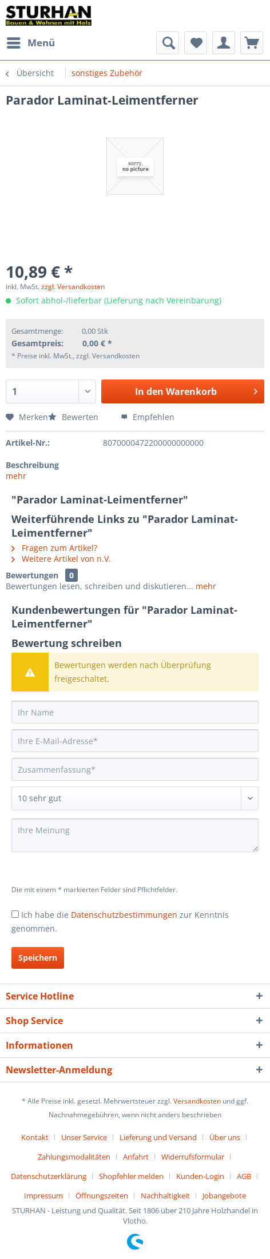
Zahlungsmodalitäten (74, 1157)
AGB (244, 1176)
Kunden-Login (200, 1176)
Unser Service (84, 1137)
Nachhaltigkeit (165, 1195)
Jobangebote (224, 1195)
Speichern (37, 957)
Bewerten (74, 416)
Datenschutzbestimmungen (124, 914)
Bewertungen (32, 575)
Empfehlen (147, 416)
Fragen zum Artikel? (54, 547)
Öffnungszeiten (102, 1195)
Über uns (224, 1137)
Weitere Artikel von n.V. (61, 558)
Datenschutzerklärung (48, 1176)
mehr (16, 475)
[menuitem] (30, 42)
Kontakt (35, 1137)
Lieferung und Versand (158, 1137)
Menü (31, 41)
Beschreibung (32, 464)
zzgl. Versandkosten (73, 286)
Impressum (43, 1195)
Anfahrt (136, 1157)
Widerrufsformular (192, 1157)
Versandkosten (197, 1101)
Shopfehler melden (131, 1176)
